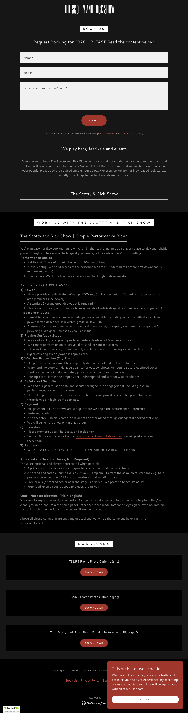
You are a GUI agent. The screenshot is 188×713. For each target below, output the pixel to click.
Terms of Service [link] (128, 133)
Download (94, 572)
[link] (89, 12)
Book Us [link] (72, 680)
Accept (145, 699)
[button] (9, 9)
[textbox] (94, 57)
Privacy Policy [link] (107, 133)
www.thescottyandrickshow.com (99, 436)
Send (94, 120)
